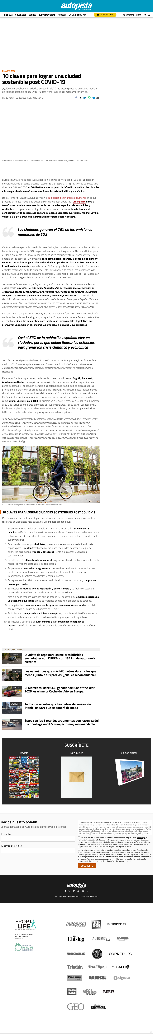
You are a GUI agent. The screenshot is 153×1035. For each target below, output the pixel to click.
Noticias (8, 14)
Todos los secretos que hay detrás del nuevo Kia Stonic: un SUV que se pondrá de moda (58, 706)
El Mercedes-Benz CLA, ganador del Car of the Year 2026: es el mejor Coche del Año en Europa (60, 689)
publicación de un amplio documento (67, 198)
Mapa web (94, 896)
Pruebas (62, 14)
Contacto (58, 896)
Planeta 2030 (8, 70)
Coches (32, 14)
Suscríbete (128, 15)
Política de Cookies (99, 831)
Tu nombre (6, 834)
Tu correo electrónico (11, 845)
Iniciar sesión (145, 14)
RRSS (138, 15)
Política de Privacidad (86, 839)
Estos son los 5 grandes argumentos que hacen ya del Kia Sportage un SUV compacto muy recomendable (62, 722)
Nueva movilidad (47, 14)
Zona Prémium (105, 14)
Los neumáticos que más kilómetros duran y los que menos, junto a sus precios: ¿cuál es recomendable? (60, 673)
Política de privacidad (71, 896)
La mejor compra (77, 14)
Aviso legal (85, 896)
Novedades (20, 14)
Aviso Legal (139, 828)
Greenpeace (79, 202)
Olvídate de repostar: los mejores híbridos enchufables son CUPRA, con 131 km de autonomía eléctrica (60, 658)
